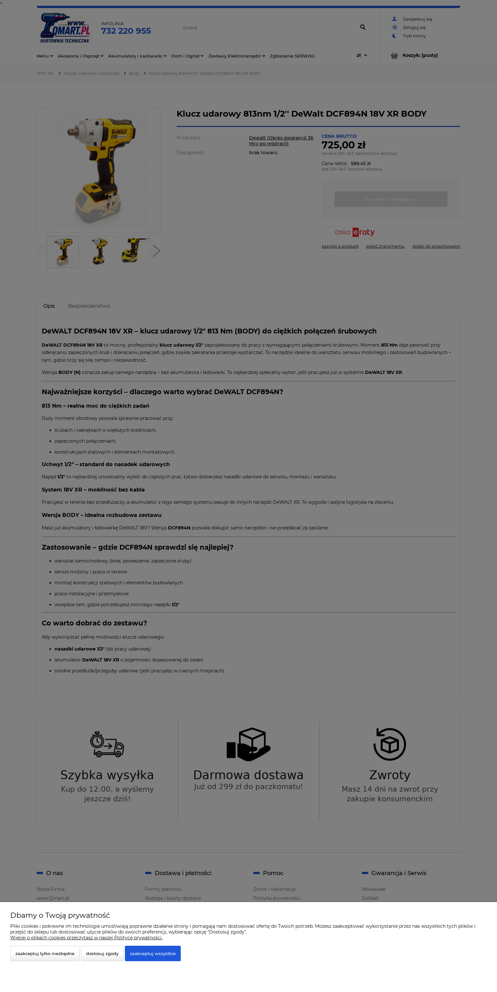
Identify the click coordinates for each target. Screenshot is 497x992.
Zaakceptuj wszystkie (153, 953)
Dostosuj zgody (102, 953)
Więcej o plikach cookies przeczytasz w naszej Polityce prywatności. (86, 938)
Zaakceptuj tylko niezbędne (44, 953)
